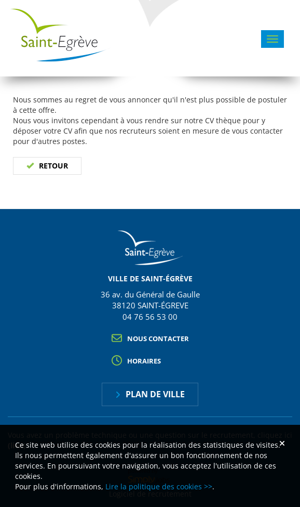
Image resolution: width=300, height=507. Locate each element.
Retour (53, 166)
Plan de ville (155, 394)
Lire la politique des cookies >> (158, 486)
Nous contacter (158, 338)
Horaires (144, 361)
